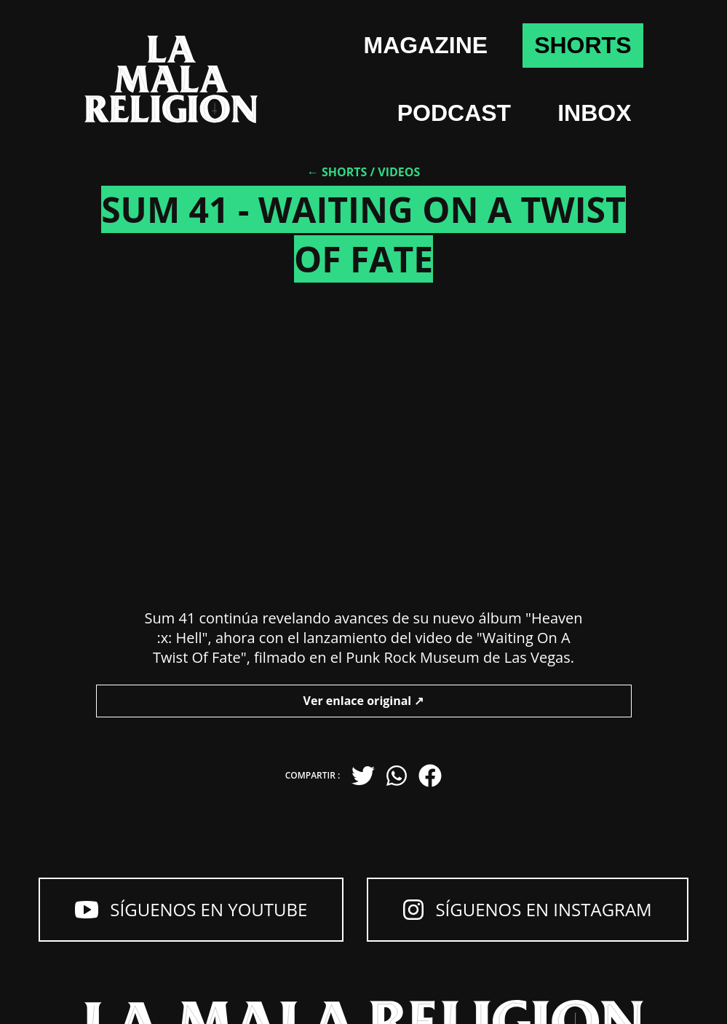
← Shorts (337, 172)
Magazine (426, 45)
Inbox (594, 113)
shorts (582, 45)
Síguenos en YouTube (191, 909)
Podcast (454, 113)
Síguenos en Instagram (527, 909)
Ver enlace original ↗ (363, 701)
